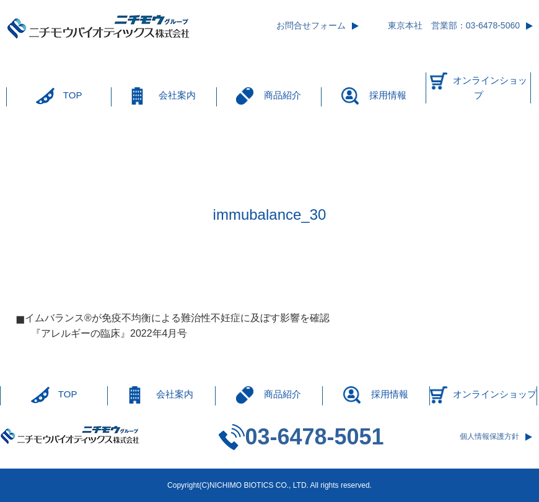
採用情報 (387, 95)
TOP (72, 95)
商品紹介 (282, 95)
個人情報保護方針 (489, 436)
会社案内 (177, 95)
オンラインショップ (490, 87)
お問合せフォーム (311, 25)
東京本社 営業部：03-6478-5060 (454, 25)
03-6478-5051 (314, 436)
